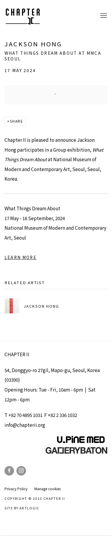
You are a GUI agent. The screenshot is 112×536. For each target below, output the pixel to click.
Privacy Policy (15, 488)
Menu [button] (103, 15)
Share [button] (16, 121)
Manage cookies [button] (47, 488)
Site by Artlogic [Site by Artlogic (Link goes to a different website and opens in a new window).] (21, 508)
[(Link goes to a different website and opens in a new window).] (76, 452)
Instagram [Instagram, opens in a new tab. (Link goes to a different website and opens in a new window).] (21, 471)
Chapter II (22, 15)
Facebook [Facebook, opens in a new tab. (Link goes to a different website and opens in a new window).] (9, 471)
